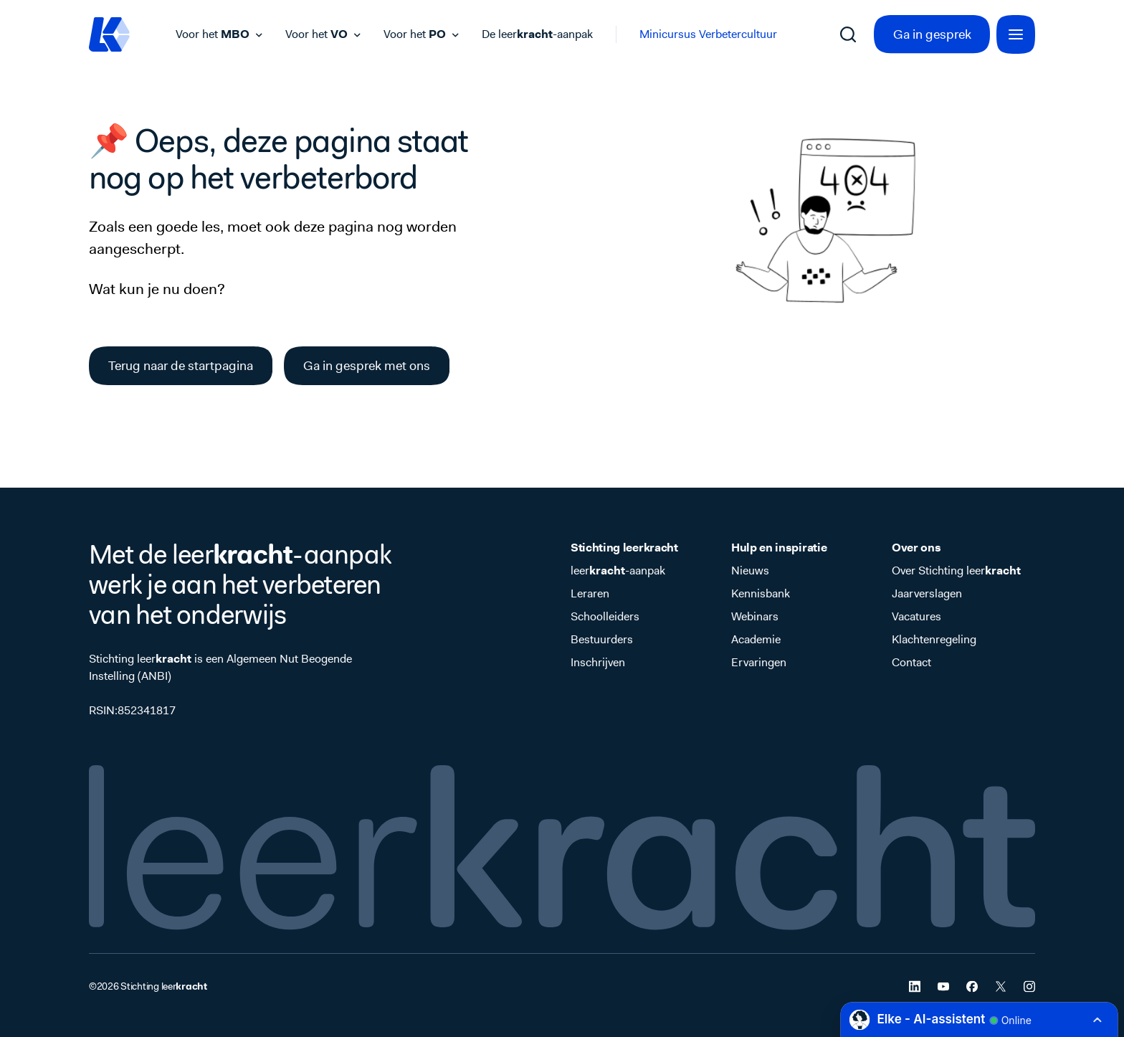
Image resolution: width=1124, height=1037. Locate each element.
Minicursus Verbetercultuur (708, 34)
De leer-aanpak (537, 34)
